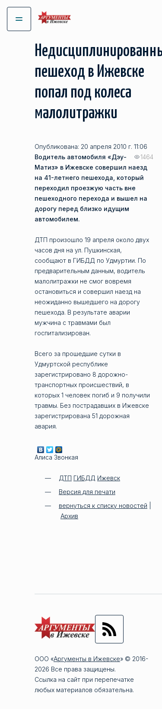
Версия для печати (87, 491)
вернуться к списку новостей (103, 505)
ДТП (65, 478)
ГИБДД (84, 478)
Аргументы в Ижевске (87, 658)
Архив (69, 516)
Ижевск (108, 478)
